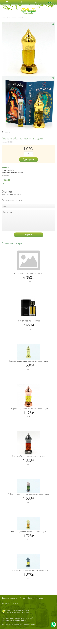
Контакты (39, 598)
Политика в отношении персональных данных (18, 624)
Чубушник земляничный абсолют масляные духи (28, 494)
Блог (30, 598)
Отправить (29, 235)
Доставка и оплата (9, 598)
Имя (4, 206)
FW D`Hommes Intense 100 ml (28, 321)
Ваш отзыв (7, 212)
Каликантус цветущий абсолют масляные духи (28, 361)
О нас (22, 598)
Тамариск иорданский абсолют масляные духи (28, 409)
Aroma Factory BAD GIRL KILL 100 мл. (28, 273)
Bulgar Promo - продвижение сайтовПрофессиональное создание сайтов (18, 611)
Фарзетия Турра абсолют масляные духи (28, 456)
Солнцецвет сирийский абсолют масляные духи (28, 570)
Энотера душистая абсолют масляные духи (28, 532)
